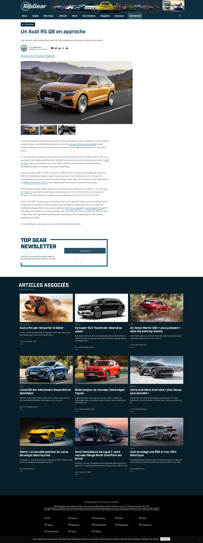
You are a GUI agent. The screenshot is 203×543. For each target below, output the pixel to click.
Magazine (105, 16)
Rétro (74, 16)
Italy (144, 518)
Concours (119, 16)
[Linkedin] (59, 48)
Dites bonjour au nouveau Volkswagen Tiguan (100, 391)
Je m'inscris (85, 251)
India (120, 518)
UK (48, 518)
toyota (78, 324)
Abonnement (135, 16)
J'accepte (165, 539)
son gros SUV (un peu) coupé (82, 144)
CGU (100, 502)
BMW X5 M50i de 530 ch (36, 182)
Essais (35, 16)
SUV (76, 387)
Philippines (123, 524)
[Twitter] (55, 48)
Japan (50, 524)
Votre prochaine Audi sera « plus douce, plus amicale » (156, 391)
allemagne (28, 24)
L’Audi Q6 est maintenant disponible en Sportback (45, 391)
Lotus (22, 448)
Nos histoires (89, 16)
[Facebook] (52, 48)
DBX (131, 324)
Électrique (48, 16)
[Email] (66, 48)
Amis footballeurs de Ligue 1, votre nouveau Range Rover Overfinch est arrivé (98, 455)
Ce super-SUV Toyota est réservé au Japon (98, 329)
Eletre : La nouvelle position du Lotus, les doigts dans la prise (44, 453)
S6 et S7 (28, 191)
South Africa (53, 531)
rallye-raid (25, 324)
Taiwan (97, 531)
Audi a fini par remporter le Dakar (41, 328)
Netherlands (100, 524)
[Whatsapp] (63, 48)
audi (21, 387)
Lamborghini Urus (94, 208)
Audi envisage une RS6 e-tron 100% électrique (153, 453)
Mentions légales (91, 502)
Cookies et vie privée (110, 502)
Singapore (146, 524)
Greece (74, 518)
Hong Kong (99, 518)
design (133, 387)
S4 (105, 188)
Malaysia (75, 524)
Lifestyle (63, 16)
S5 (22, 191)
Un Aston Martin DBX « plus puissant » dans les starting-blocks (155, 329)
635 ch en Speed (74, 208)
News (24, 16)
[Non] (199, 539)
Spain (73, 531)
